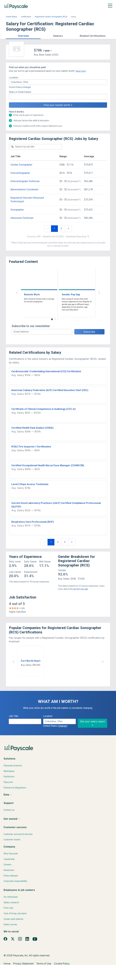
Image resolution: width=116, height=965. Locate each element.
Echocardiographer (20, 173)
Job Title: (14, 716)
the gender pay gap (79, 589)
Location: (13, 77)
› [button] (99, 292)
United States (11, 17)
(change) (26, 87)
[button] (23, 35)
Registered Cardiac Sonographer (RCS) (51, 17)
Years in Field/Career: (20, 92)
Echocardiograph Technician (25, 181)
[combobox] (58, 82)
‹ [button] (17, 292)
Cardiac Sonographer (21, 164)
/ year (46, 50)
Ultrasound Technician (21, 218)
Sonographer (17, 209)
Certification (26, 17)
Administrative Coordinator (24, 189)
